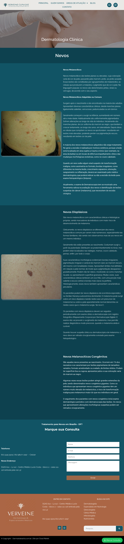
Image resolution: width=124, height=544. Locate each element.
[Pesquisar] (119, 528)
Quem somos (57, 3)
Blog (92, 3)
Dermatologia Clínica (62, 39)
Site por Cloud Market (41, 538)
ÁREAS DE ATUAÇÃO (77, 3)
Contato (67, 7)
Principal (43, 3)
